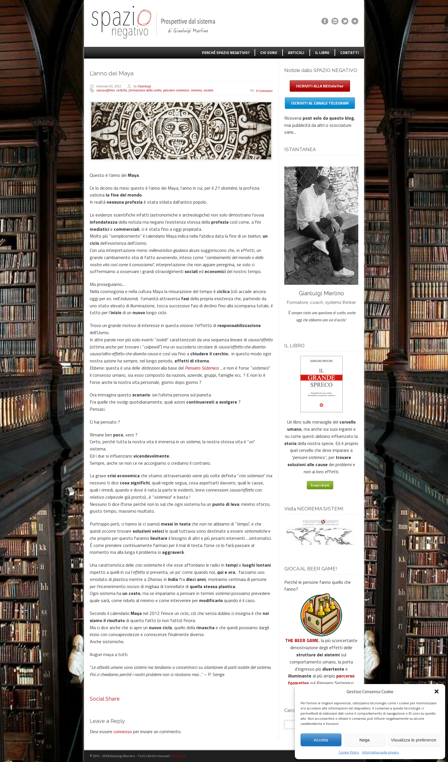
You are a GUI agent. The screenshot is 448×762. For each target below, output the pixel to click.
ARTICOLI (296, 52)
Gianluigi (144, 86)
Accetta (321, 739)
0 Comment (264, 91)
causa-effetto (105, 90)
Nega (364, 739)
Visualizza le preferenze (413, 739)
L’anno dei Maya (111, 73)
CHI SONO (268, 52)
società (208, 90)
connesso (122, 731)
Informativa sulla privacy (380, 752)
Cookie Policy (349, 752)
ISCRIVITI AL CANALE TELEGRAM (320, 103)
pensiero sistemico (176, 90)
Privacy (177, 756)
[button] (436, 691)
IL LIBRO (322, 52)
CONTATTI (349, 52)
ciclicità (121, 90)
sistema (196, 90)
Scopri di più (320, 485)
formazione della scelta (145, 90)
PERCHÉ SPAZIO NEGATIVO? (225, 52)
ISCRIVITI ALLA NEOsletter (320, 86)
